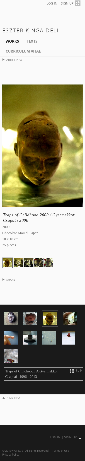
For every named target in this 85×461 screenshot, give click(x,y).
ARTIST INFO (12, 60)
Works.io (17, 450)
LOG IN (52, 3)
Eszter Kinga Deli (30, 30)
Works (12, 41)
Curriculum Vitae (23, 51)
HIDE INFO (11, 398)
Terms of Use (60, 450)
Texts (32, 41)
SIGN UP (67, 3)
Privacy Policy (10, 454)
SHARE (8, 280)
